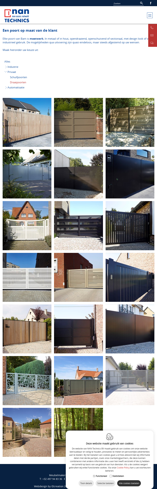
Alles (7, 61)
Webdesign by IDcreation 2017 (52, 486)
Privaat (10, 72)
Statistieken (118, 473)
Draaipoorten (18, 82)
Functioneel (101, 473)
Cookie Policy (123, 465)
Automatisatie (15, 87)
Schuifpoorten (18, 77)
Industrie (11, 66)
